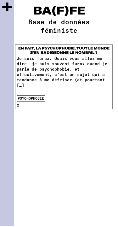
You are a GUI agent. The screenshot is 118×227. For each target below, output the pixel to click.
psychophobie (31, 98)
